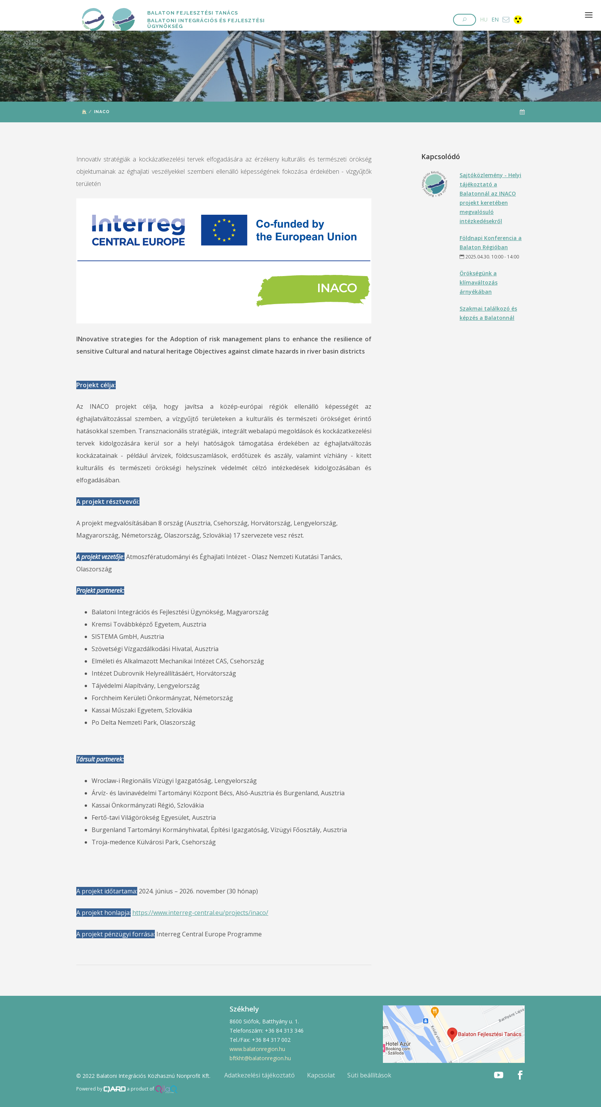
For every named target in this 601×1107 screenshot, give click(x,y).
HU (484, 19)
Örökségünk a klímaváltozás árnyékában (479, 282)
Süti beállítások (369, 1075)
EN (495, 19)
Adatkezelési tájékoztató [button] (259, 1075)
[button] (464, 20)
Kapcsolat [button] (321, 1075)
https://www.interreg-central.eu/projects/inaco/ (200, 912)
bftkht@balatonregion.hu (260, 1058)
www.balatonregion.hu (257, 1049)
